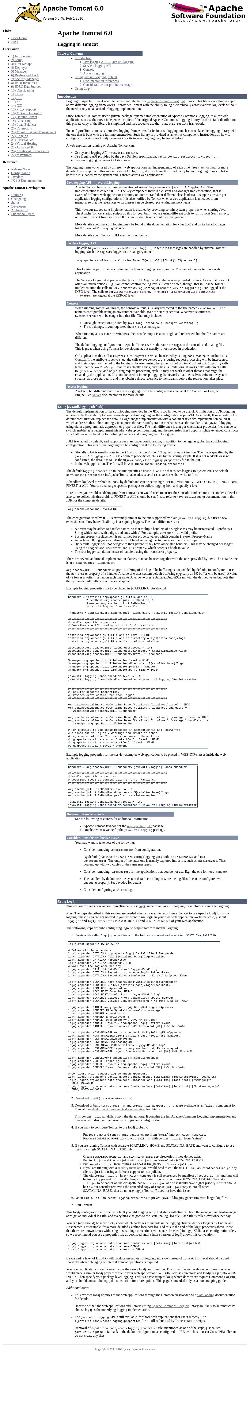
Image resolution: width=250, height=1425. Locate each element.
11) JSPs (17, 94)
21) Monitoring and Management (33, 132)
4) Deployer (19, 67)
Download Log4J (86, 1168)
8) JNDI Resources (24, 83)
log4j (142, 946)
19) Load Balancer (23, 124)
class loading (207, 167)
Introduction (83, 58)
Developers (19, 206)
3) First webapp (21, 64)
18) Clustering (21, 121)
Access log (124, 929)
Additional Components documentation (118, 1179)
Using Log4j (83, 88)
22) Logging (19, 136)
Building (17, 195)
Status (15, 202)
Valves (96, 395)
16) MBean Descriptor (26, 113)
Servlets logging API (97, 65)
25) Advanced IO (22, 147)
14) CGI (16, 105)
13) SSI (16, 102)
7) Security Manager (25, 79)
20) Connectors (21, 128)
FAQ (14, 42)
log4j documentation (117, 1352)
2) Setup (17, 60)
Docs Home (19, 38)
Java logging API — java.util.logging (108, 62)
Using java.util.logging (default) (96, 77)
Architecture (19, 210)
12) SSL (16, 98)
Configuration (20, 173)
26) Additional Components (30, 151)
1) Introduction (21, 56)
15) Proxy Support (23, 109)
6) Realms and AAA (25, 75)
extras (178, 134)
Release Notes (20, 169)
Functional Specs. (23, 214)
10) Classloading (22, 90)
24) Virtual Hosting (24, 143)
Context (80, 360)
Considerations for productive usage (107, 84)
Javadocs (17, 177)
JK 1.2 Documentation (26, 180)
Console (88, 69)
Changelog (18, 199)
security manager (129, 1237)
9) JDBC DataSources (26, 86)
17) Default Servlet (24, 117)
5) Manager (19, 71)
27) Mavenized (21, 155)
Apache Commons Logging (166, 101)
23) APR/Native (22, 140)
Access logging (93, 73)
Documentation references (101, 81)
